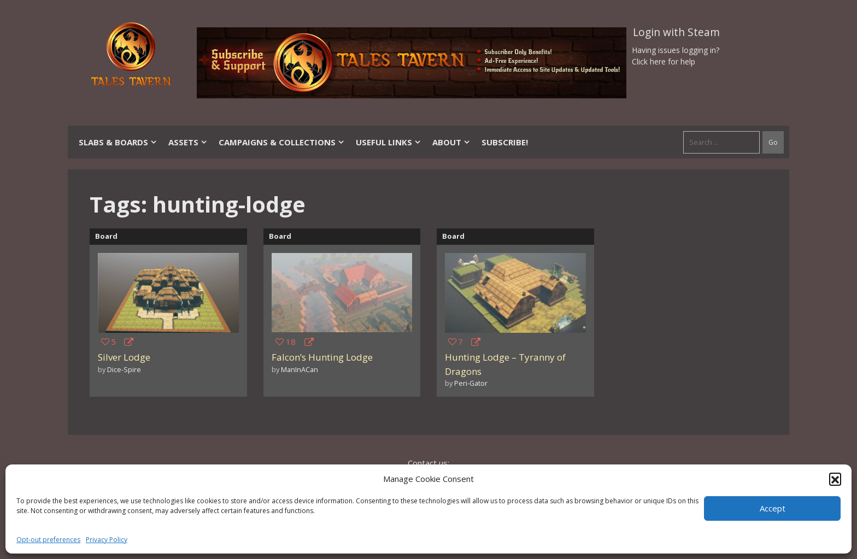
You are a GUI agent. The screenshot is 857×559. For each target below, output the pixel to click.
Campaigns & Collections (282, 142)
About (451, 142)
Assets (188, 142)
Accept (772, 508)
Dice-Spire (124, 369)
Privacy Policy (106, 539)
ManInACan (299, 369)
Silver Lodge (124, 357)
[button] (835, 478)
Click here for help (663, 61)
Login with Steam (676, 32)
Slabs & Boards (118, 142)
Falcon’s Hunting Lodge (322, 357)
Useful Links (388, 142)
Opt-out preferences (48, 539)
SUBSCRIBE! (505, 142)
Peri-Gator (471, 383)
